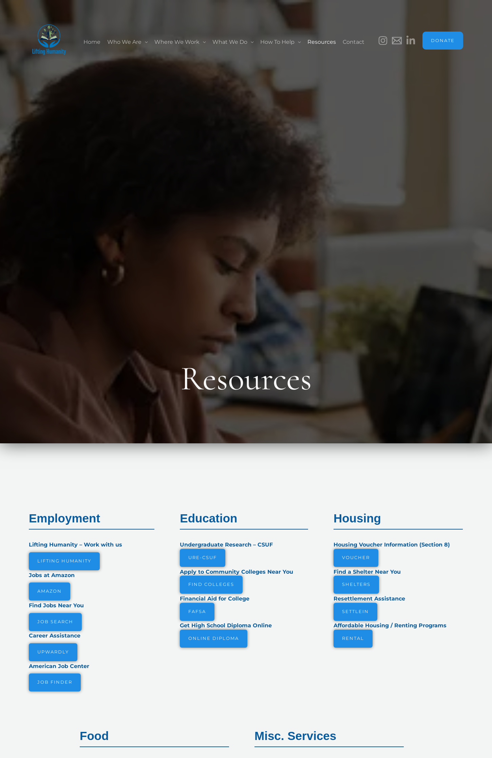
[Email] (397, 40)
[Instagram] (383, 40)
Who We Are (124, 42)
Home (91, 42)
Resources (321, 42)
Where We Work (177, 42)
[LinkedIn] (411, 40)
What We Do (229, 42)
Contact (353, 42)
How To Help (277, 42)
